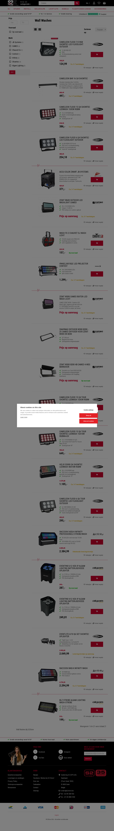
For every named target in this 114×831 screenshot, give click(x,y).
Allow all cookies (83, 421)
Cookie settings (83, 410)
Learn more (23, 417)
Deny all (83, 415)
